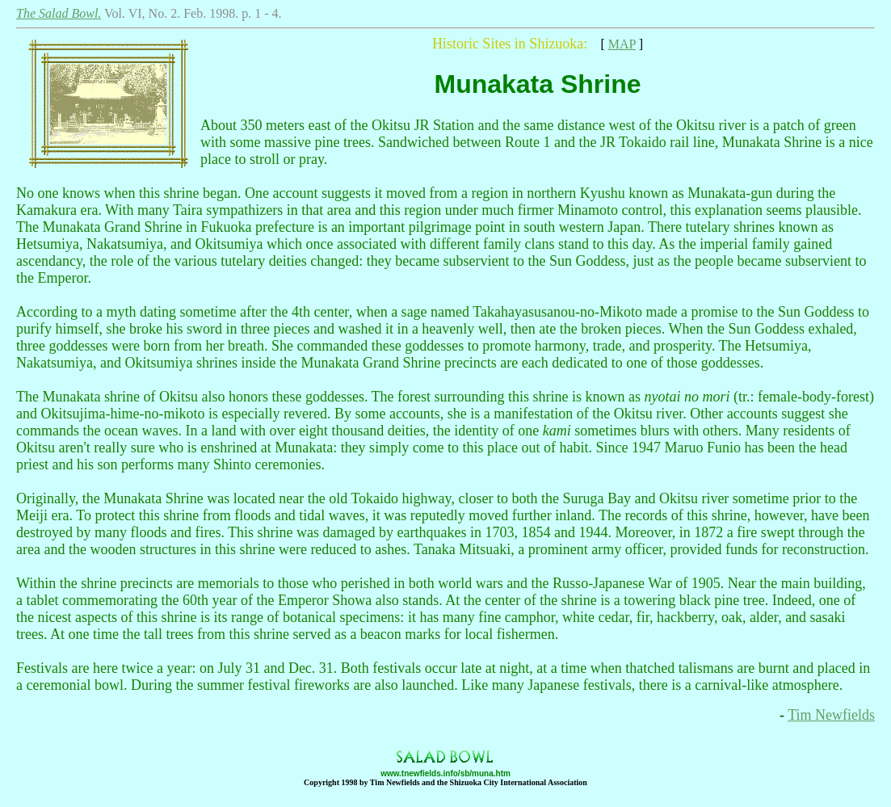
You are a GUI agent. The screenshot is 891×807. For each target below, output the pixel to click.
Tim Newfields (831, 715)
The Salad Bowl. (58, 13)
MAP (622, 44)
